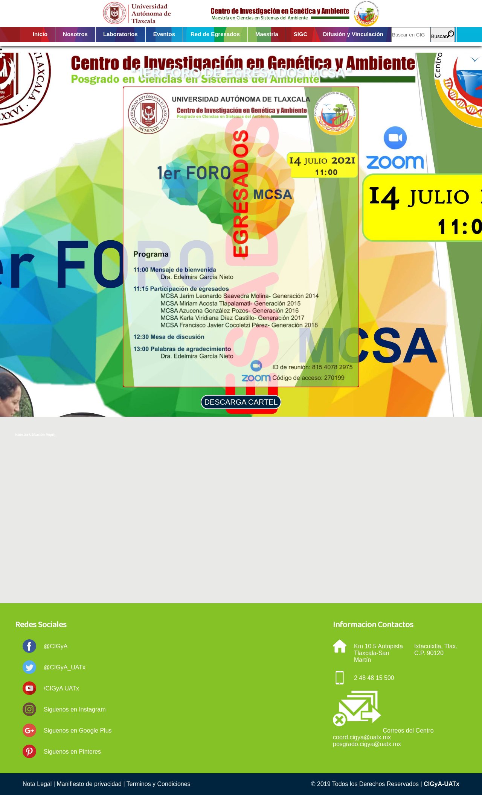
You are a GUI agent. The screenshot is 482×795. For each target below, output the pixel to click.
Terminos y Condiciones (159, 784)
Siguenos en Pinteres (72, 751)
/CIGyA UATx (61, 688)
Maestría (266, 34)
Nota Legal (37, 784)
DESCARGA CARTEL (241, 402)
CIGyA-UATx (441, 784)
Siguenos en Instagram (75, 709)
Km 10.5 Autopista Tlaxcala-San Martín (378, 653)
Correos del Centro (408, 730)
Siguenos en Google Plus (78, 730)
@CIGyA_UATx (64, 667)
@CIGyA (55, 646)
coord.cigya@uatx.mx (362, 737)
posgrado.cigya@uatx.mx (367, 744)
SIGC (301, 34)
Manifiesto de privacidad (89, 784)
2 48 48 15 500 (374, 678)
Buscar (442, 34)
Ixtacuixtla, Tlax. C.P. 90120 (435, 649)
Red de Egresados (215, 34)
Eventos (164, 34)
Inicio (40, 34)
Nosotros (75, 34)
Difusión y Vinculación (353, 34)
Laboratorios (120, 34)
